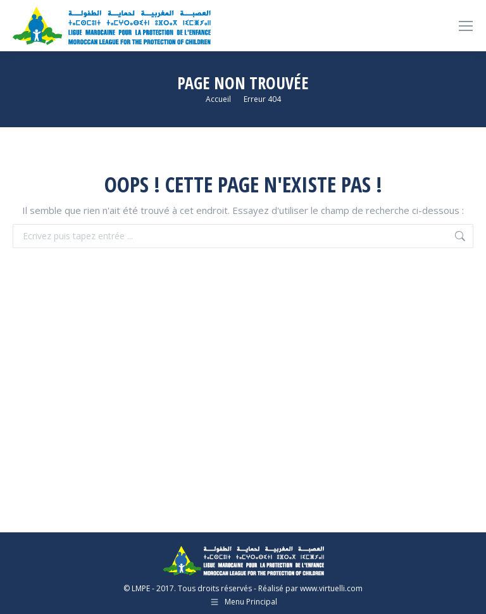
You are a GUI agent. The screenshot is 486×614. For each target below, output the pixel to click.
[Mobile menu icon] (465, 26)
